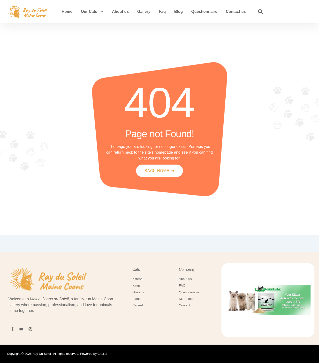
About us (120, 11)
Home (67, 11)
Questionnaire (204, 11)
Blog (178, 11)
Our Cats (92, 11)
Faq (162, 11)
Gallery (143, 11)
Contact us (236, 11)
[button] (260, 11)
